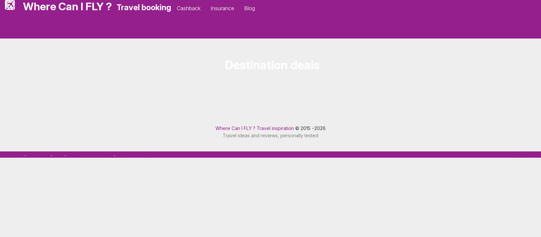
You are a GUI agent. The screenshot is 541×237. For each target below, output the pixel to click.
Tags (58, 155)
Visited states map (134, 155)
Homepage (12, 155)
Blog (249, 8)
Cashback (189, 8)
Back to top (38, 155)
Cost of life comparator (89, 155)
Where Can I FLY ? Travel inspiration (254, 128)
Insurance (222, 8)
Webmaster (528, 155)
